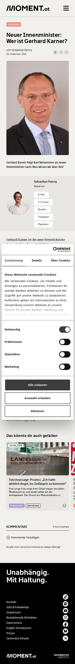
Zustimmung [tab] (14, 260)
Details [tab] (37, 260)
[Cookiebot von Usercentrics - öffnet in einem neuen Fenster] (53, 249)
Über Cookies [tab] (60, 260)
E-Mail (41, 194)
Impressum (13, 612)
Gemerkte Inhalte (17, 638)
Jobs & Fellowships (17, 607)
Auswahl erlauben (38, 398)
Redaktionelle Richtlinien (21, 617)
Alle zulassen (37, 385)
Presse (10, 633)
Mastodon (43, 224)
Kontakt (11, 602)
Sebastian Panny (45, 182)
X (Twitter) (43, 202)
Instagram (43, 216)
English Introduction (18, 628)
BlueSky (42, 209)
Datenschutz (14, 623)
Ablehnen (37, 411)
